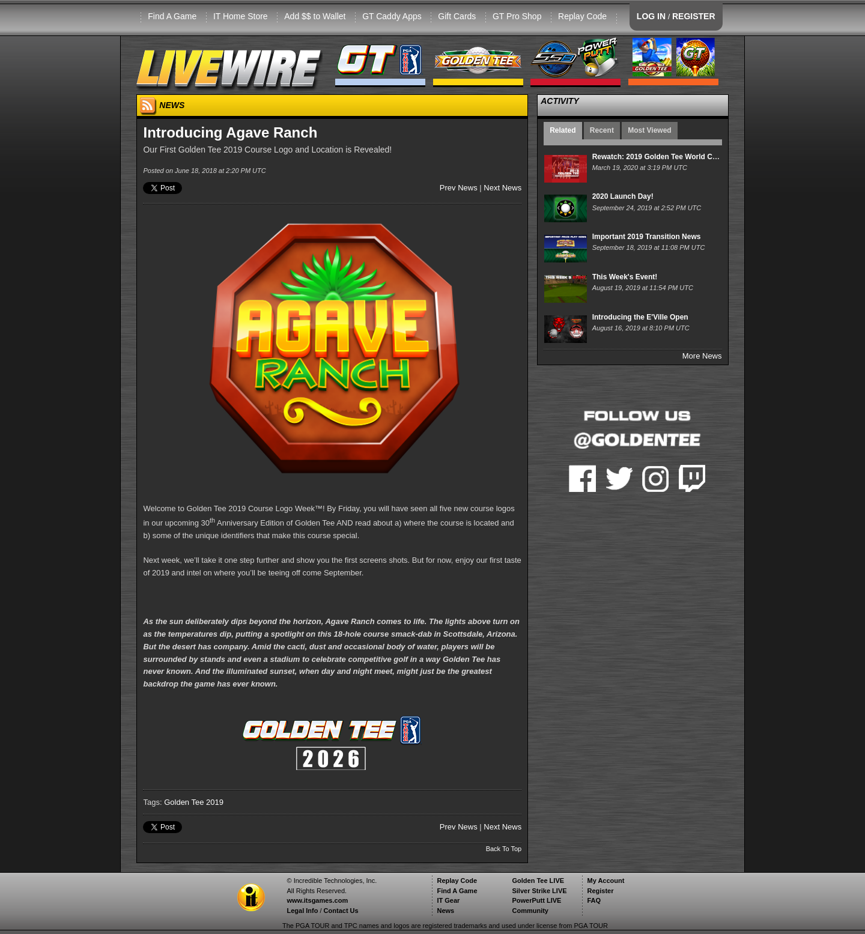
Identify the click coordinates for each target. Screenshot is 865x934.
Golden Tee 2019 (193, 802)
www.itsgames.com (317, 900)
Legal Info (302, 910)
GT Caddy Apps (392, 16)
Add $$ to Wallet (314, 16)
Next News (502, 187)
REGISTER (693, 16)
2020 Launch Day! (623, 196)
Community (530, 910)
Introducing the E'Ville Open (640, 317)
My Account (605, 880)
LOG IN (651, 16)
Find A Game (172, 16)
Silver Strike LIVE (539, 890)
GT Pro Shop (517, 16)
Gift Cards (457, 16)
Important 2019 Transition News (646, 236)
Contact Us (341, 910)
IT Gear (448, 900)
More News (702, 355)
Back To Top (504, 848)
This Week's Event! (625, 277)
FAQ (594, 900)
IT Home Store (240, 16)
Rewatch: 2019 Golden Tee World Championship (674, 157)
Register (600, 890)
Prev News (459, 187)
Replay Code (582, 16)
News (445, 910)
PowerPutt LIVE (536, 900)
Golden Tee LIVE (538, 880)
